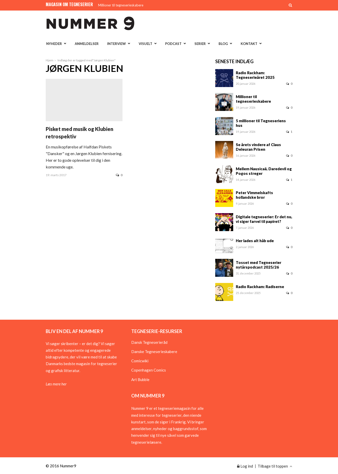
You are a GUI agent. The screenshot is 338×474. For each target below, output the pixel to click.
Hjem (49, 60)
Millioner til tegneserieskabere (120, 5)
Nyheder (54, 44)
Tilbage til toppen (275, 466)
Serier (200, 44)
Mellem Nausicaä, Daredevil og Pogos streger (264, 171)
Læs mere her (56, 384)
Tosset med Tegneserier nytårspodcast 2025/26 (258, 264)
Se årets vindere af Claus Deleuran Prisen (258, 146)
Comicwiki (139, 360)
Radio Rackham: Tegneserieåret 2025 (255, 75)
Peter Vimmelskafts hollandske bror (254, 195)
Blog (223, 44)
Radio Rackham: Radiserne (260, 286)
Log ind (245, 466)
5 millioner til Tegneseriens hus (261, 123)
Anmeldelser (87, 44)
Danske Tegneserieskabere (154, 351)
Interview (116, 44)
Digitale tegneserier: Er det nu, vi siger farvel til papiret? (264, 219)
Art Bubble (140, 379)
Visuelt (145, 44)
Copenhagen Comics (148, 370)
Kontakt (249, 44)
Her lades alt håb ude (255, 240)
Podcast (173, 44)
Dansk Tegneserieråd (149, 342)
